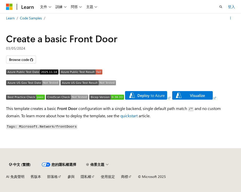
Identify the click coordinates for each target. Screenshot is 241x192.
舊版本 (36, 176)
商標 (124, 176)
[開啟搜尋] (221, 6)
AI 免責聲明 (15, 176)
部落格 (52, 176)
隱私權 (86, 176)
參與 (71, 176)
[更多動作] (230, 18)
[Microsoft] (9, 7)
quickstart (129, 115)
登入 (231, 6)
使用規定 (108, 176)
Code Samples (31, 18)
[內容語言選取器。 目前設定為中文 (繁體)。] (20, 165)
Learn (10, 18)
